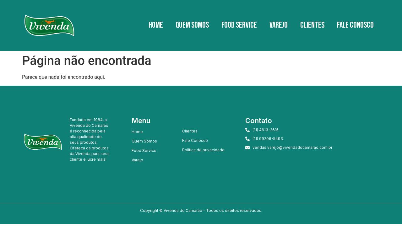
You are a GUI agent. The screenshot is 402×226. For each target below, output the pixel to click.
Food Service (239, 25)
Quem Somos (192, 25)
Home (156, 25)
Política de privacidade (203, 150)
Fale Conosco (355, 25)
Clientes (312, 25)
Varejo (278, 25)
